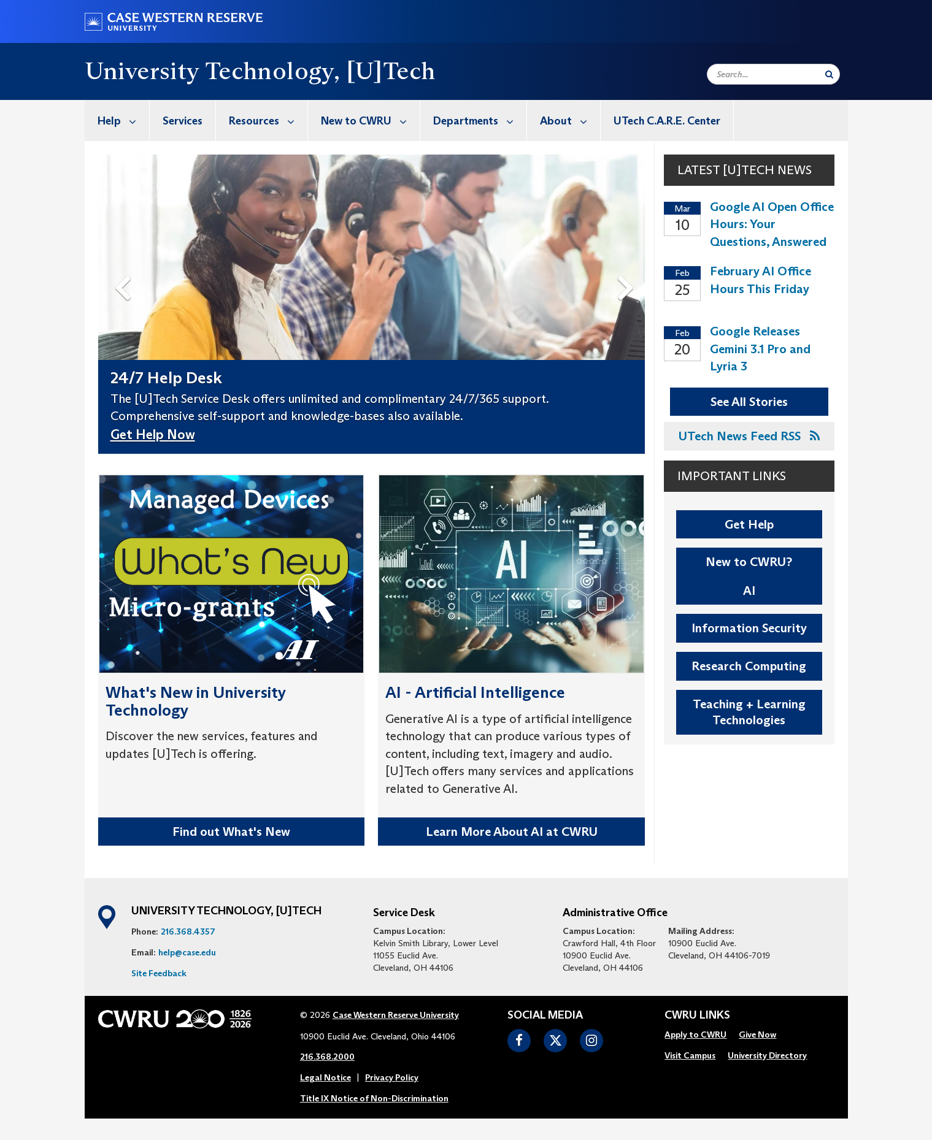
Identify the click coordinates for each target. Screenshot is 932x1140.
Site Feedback (159, 973)
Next (628, 268)
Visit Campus (689, 1055)
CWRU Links (697, 1015)
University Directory (767, 1055)
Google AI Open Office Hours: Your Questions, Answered (772, 224)
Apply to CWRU (695, 1034)
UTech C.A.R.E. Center (667, 121)
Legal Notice (325, 1077)
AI (749, 590)
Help (123, 120)
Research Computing (748, 666)
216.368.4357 (188, 931)
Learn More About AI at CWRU (512, 831)
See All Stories (749, 401)
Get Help (749, 524)
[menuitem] (117, 120)
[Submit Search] (829, 74)
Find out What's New (231, 831)
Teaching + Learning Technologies (749, 712)
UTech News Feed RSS (749, 436)
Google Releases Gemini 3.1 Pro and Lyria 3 (760, 348)
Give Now (757, 1034)
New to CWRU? (749, 561)
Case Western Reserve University (396, 1014)
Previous (125, 268)
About (570, 120)
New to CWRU (370, 120)
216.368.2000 (327, 1056)
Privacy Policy (391, 1077)
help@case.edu (187, 952)
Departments (479, 120)
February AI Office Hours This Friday (760, 280)
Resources (268, 120)
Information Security (749, 628)
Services (182, 121)
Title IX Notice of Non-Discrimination (374, 1098)
